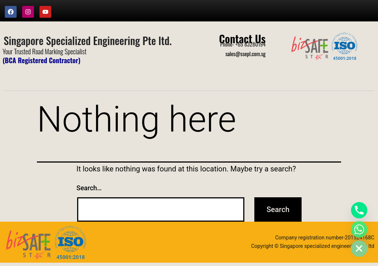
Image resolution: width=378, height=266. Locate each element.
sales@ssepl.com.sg (246, 54)
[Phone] (359, 210)
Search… (89, 188)
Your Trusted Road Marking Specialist (44, 51)
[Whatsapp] (359, 229)
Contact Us (242, 38)
